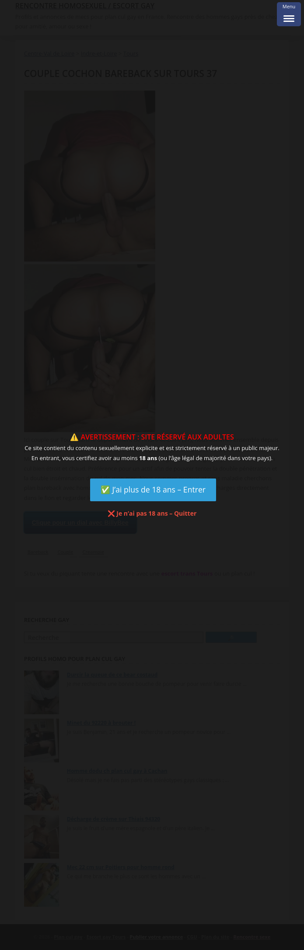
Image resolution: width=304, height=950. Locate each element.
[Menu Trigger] (289, 14)
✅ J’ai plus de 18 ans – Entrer (153, 489)
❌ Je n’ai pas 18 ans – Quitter (152, 513)
